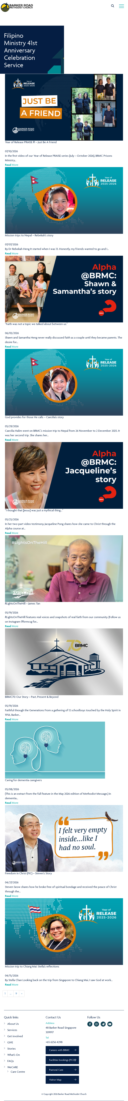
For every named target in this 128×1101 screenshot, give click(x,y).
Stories (11, 1048)
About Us (13, 1023)
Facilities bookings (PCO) (62, 1059)
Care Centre (18, 1071)
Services (12, 1030)
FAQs (10, 1061)
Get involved (15, 1036)
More (11, 164)
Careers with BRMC (59, 1050)
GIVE (10, 1042)
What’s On (13, 1054)
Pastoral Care (56, 1069)
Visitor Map (55, 1079)
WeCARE (12, 1067)
